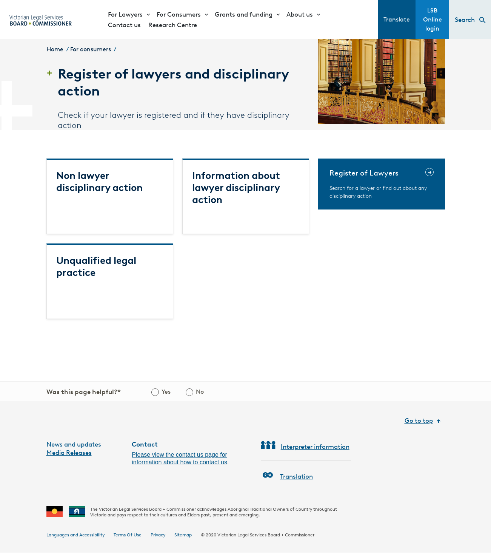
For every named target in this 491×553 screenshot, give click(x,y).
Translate (396, 19)
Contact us (124, 25)
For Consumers (179, 14)
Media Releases (69, 452)
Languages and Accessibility (75, 535)
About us (299, 14)
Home (54, 49)
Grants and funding (243, 14)
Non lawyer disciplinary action (99, 181)
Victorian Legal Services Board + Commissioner (265, 535)
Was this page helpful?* (83, 392)
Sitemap (183, 535)
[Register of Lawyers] (381, 184)
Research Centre (172, 25)
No (200, 391)
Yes (166, 391)
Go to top (419, 420)
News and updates (73, 444)
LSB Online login (432, 19)
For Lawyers (125, 14)
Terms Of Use (128, 535)
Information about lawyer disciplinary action (236, 187)
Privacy (158, 535)
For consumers (90, 49)
